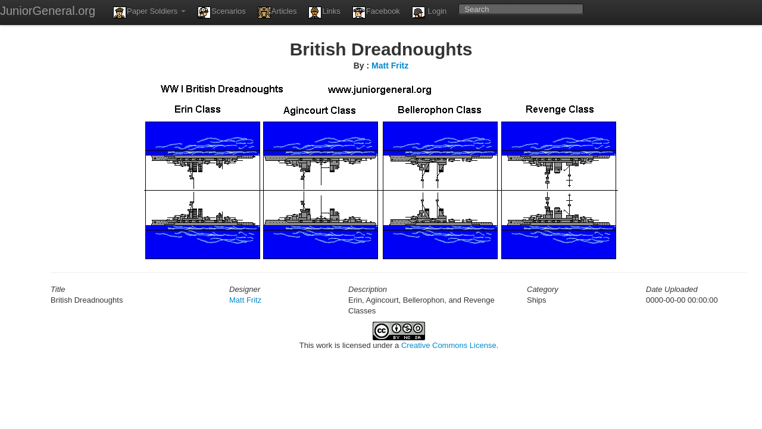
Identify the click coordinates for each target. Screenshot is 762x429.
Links (324, 12)
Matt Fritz (389, 65)
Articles (277, 12)
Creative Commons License (448, 345)
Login (429, 12)
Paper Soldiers (149, 12)
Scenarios (222, 12)
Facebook (376, 12)
